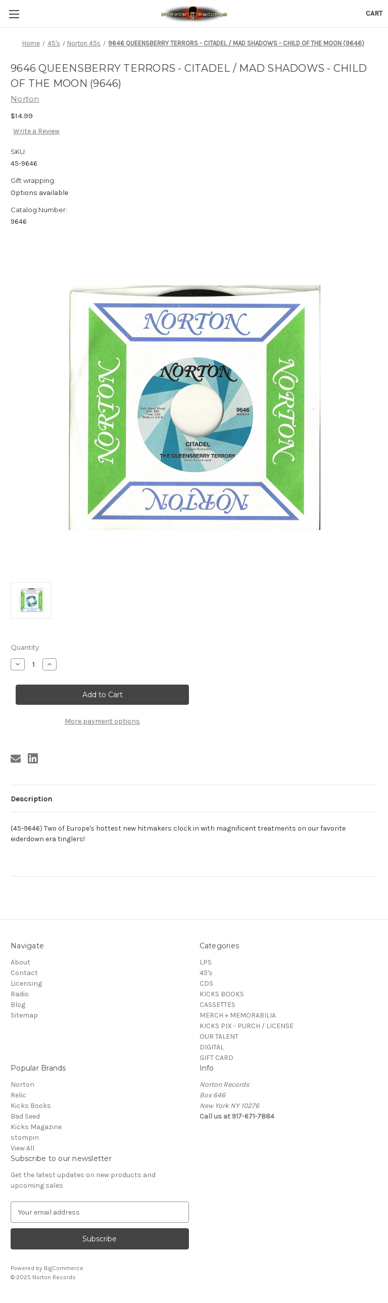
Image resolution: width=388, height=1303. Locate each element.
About (20, 962)
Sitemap (24, 1015)
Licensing (26, 983)
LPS (206, 962)
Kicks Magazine (36, 1127)
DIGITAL (212, 1047)
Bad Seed (25, 1116)
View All (22, 1148)
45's (206, 973)
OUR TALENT (219, 1036)
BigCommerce (63, 1268)
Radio (20, 994)
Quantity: (25, 647)
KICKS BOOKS (222, 994)
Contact (24, 973)
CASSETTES (217, 1004)
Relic (18, 1095)
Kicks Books (31, 1105)
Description (31, 798)
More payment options (102, 721)
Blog (18, 1004)
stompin (25, 1137)
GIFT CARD (216, 1057)
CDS (206, 983)
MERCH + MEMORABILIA (238, 1015)
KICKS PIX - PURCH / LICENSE (247, 1026)
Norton (22, 1084)
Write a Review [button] (36, 131)
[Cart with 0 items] (374, 13)
